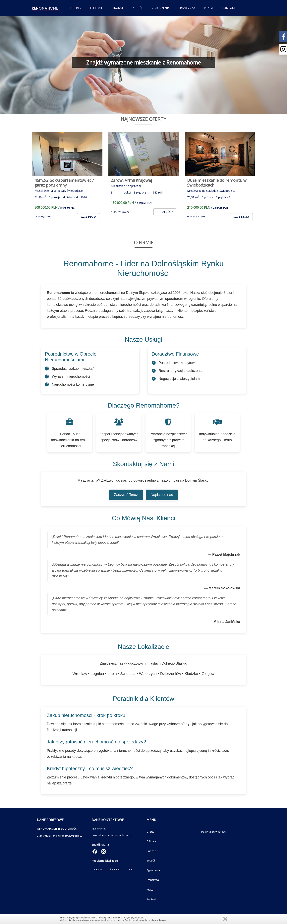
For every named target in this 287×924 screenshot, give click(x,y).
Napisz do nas (162, 495)
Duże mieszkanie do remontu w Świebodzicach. (217, 183)
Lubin (130, 869)
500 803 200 (98, 829)
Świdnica (114, 869)
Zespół (137, 8)
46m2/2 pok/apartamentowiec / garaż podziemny (64, 183)
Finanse (117, 8)
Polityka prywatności (213, 831)
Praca (208, 8)
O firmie (96, 8)
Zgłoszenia (161, 8)
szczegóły (88, 216)
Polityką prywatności (133, 917)
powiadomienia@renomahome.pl (112, 835)
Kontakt (229, 8)
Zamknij (225, 919)
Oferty (75, 8)
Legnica (98, 869)
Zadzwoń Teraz (126, 495)
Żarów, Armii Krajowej (131, 180)
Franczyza (186, 8)
